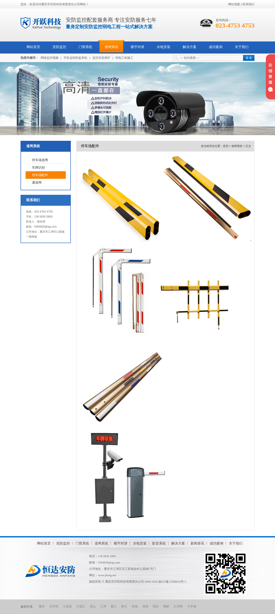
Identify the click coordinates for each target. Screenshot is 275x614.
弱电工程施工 (124, 57)
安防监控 (59, 47)
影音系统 (159, 543)
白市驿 (178, 606)
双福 (135, 606)
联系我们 (248, 4)
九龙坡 (67, 606)
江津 (103, 606)
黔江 (124, 606)
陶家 (166, 606)
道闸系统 (111, 47)
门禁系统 (85, 47)
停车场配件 (40, 175)
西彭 (156, 606)
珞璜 (145, 606)
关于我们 (242, 47)
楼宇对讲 (137, 47)
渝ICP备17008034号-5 (172, 581)
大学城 (191, 606)
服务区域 (26, 606)
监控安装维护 (101, 57)
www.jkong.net (107, 575)
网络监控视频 (49, 57)
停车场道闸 (40, 160)
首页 (225, 146)
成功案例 (215, 47)
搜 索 (249, 57)
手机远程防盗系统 (75, 57)
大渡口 (80, 606)
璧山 (93, 606)
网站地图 (234, 4)
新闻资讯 (197, 543)
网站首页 (33, 47)
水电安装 (163, 47)
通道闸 (37, 182)
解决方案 (189, 47)
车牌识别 (38, 167)
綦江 (114, 606)
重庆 (42, 606)
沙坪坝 (53, 606)
